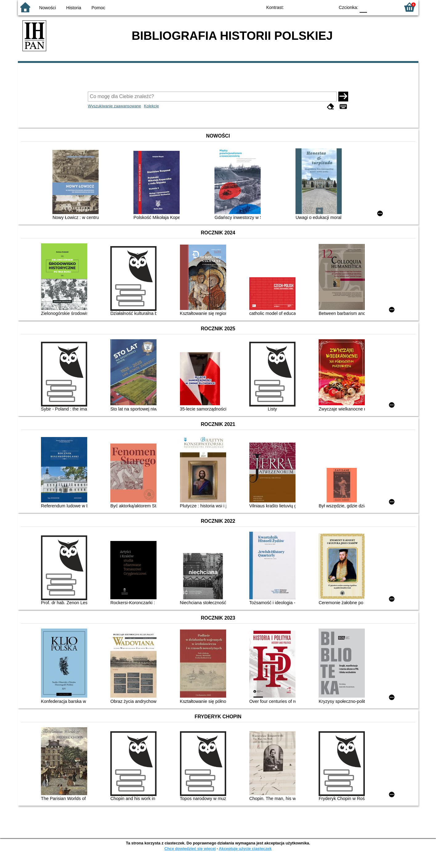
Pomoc (98, 7)
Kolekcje (151, 106)
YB (315, 7)
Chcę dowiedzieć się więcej (189, 848)
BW (303, 7)
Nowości (47, 7)
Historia (73, 7)
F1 (374, 7)
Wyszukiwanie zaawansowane (114, 106)
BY (328, 7)
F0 (363, 7)
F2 (388, 7)
